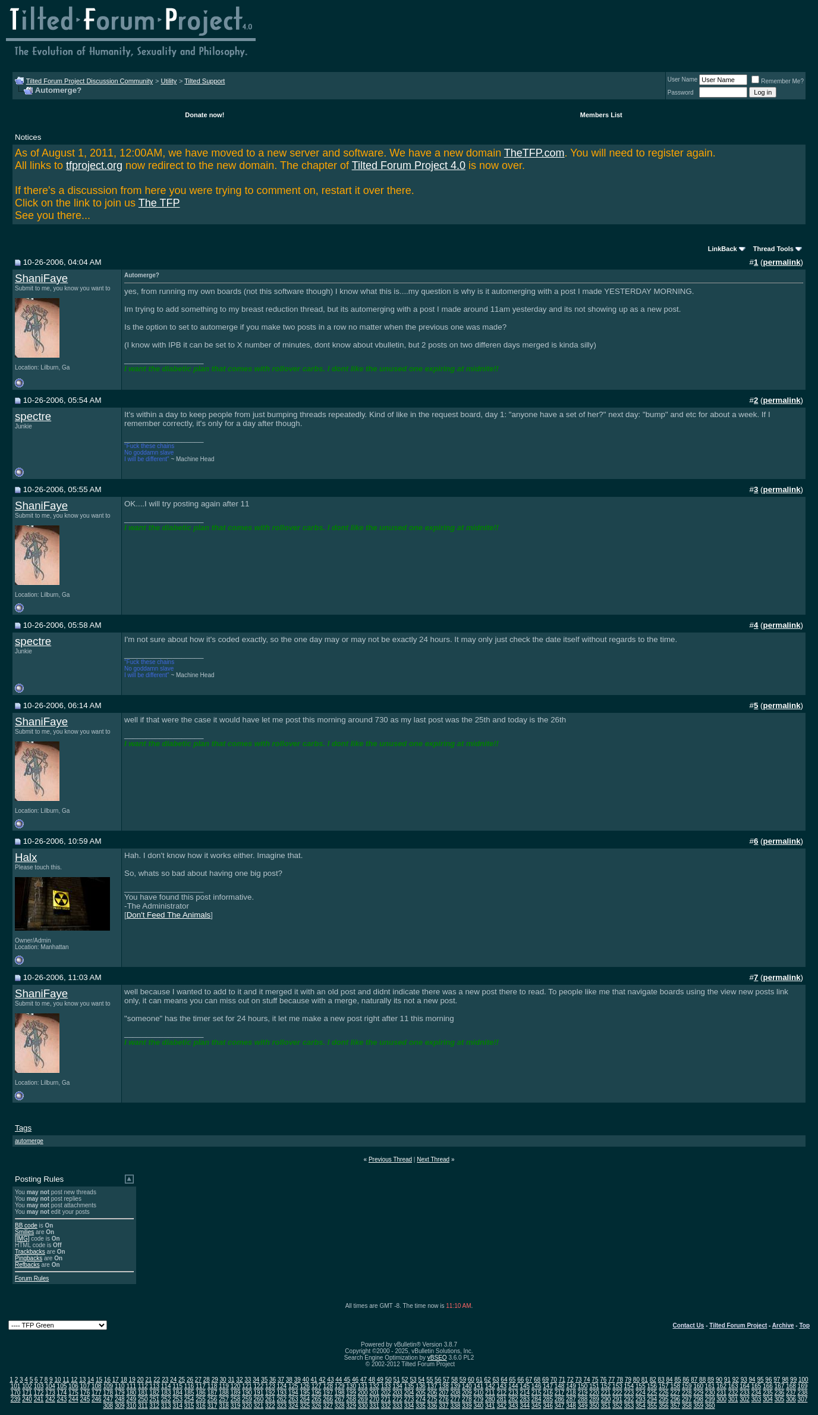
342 (501, 1406)
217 (560, 1392)
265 (317, 1399)
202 (386, 1392)
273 (409, 1399)
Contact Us (688, 1325)
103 (39, 1386)
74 (586, 1379)
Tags (23, 1127)
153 (617, 1386)
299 (710, 1399)
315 (189, 1406)
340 (478, 1406)
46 (355, 1379)
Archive (783, 1325)
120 (236, 1386)
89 (710, 1379)
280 (490, 1399)
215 (536, 1392)
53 (413, 1379)
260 (259, 1399)
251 (154, 1399)
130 (351, 1386)
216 (548, 1392)
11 (65, 1379)
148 (560, 1386)
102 (27, 1386)
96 (768, 1379)
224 (640, 1392)
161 (710, 1386)
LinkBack (722, 248)
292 (629, 1399)
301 (733, 1399)
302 (745, 1399)
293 (640, 1399)
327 (328, 1406)
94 (752, 1379)
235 (768, 1392)
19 (132, 1379)
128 (328, 1386)
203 (397, 1392)
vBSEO (437, 1357)
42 (322, 1379)
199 (351, 1392)
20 (140, 1379)
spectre (33, 416)
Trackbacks (30, 1251)
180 (131, 1392)
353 (629, 1406)
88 (702, 1379)
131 (363, 1386)
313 (166, 1406)
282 (513, 1399)
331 (374, 1406)
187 (212, 1392)
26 (190, 1379)
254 (189, 1399)
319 (236, 1406)
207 (444, 1392)
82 (653, 1379)
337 (444, 1406)
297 (687, 1399)
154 (629, 1386)
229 (698, 1392)
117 (201, 1386)
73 (578, 1379)
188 (224, 1392)
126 (305, 1386)
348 (571, 1406)
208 (456, 1392)
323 (282, 1406)
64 (504, 1379)
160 (698, 1386)
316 (201, 1406)
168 (791, 1386)
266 (328, 1399)
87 (694, 1379)
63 (495, 1379)
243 (62, 1399)
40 (306, 1379)
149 (571, 1386)
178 (108, 1392)
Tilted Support (204, 80)
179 (120, 1392)
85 (677, 1379)
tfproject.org (94, 165)
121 (247, 1386)
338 (456, 1406)
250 (143, 1399)
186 (201, 1392)
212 (501, 1392)
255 (201, 1399)
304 (768, 1399)
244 (73, 1399)
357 (675, 1406)
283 (525, 1399)
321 (259, 1406)
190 (247, 1392)
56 (438, 1379)
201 (374, 1392)
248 (120, 1399)
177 (97, 1392)
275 (432, 1399)
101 (16, 1386)
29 (215, 1379)
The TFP (159, 203)
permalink (782, 262)
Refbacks (27, 1264)
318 (224, 1406)
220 (594, 1392)
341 (490, 1406)
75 (595, 1379)
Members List (601, 114)
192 (270, 1392)
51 (397, 1379)
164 (745, 1386)
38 (289, 1379)
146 (536, 1386)
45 (347, 1379)
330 (363, 1406)
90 (719, 1379)
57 (446, 1379)
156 (652, 1386)
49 (380, 1379)
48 (372, 1379)
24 (173, 1379)
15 (99, 1379)
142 (490, 1386)
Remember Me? (777, 81)
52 (404, 1379)
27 (198, 1379)
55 (429, 1379)
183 (166, 1392)
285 (548, 1399)
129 (340, 1386)
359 (698, 1406)
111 (131, 1386)
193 (282, 1392)
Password (681, 92)
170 (16, 1392)
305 (780, 1399)
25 (181, 1379)
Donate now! (204, 114)
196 (317, 1392)
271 (386, 1399)
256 (212, 1399)
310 (131, 1406)
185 (189, 1392)
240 (27, 1399)
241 (39, 1399)
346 (548, 1406)
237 (791, 1392)
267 (340, 1399)
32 (239, 1379)
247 (108, 1399)
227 (675, 1392)
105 (62, 1386)
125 (293, 1386)
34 (256, 1379)
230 (710, 1392)
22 (156, 1379)
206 (432, 1392)
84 (669, 1379)
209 (467, 1392)
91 (727, 1379)
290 (606, 1399)
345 (536, 1406)
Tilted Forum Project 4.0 (408, 165)
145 (525, 1386)
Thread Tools (773, 248)
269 (363, 1399)
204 (409, 1392)
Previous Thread (390, 1159)
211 (490, 1392)
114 (166, 1386)
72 (570, 1379)
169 (803, 1386)
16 (107, 1379)
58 (454, 1379)
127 (317, 1386)
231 (721, 1392)
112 (143, 1386)
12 (74, 1379)
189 (236, 1392)
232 (733, 1392)
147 (548, 1386)
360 (710, 1406)
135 (409, 1386)
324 (293, 1406)
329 (351, 1406)
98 (785, 1379)
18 (124, 1379)
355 (652, 1406)
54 (421, 1379)
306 (791, 1399)
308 (108, 1406)
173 (50, 1392)
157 (664, 1386)
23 (165, 1379)
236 (780, 1392)
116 (189, 1386)
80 (636, 1379)
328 (340, 1406)
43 (330, 1379)
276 (444, 1399)
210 (478, 1392)
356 (664, 1406)
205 (421, 1392)
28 (206, 1379)
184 (177, 1392)
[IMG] (22, 1238)
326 (317, 1406)
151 (594, 1386)
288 (583, 1399)
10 (57, 1379)
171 (27, 1392)
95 (760, 1379)
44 (338, 1379)
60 (471, 1379)
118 (212, 1386)
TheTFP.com (534, 153)
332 (386, 1406)
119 (224, 1386)
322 (270, 1406)
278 (467, 1399)
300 (721, 1399)
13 (82, 1379)
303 (756, 1399)
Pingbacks (28, 1258)
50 (388, 1379)
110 (120, 1386)
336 (432, 1406)
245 (85, 1399)
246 (97, 1399)
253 (177, 1399)
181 (143, 1392)
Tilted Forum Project (738, 1325)
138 (444, 1386)
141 (478, 1386)
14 (90, 1379)
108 (97, 1386)
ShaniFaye (41, 278)
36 (272, 1379)
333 (397, 1406)
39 (297, 1379)
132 (374, 1386)
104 (50, 1386)
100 (803, 1379)
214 (525, 1392)
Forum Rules (32, 1278)
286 (560, 1399)
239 (16, 1399)
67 (529, 1379)
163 (733, 1386)
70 (553, 1379)
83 (661, 1379)
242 (50, 1399)
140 (467, 1386)
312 (154, 1406)
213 (513, 1392)
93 (744, 1379)
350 (594, 1406)
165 (756, 1386)
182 (154, 1392)
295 (664, 1399)
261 (270, 1399)
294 (652, 1399)
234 (756, 1392)
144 (513, 1386)
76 (603, 1379)
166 (768, 1386)
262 (282, 1399)
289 (594, 1399)
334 (409, 1406)
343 (513, 1406)
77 (611, 1379)
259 (247, 1399)
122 (259, 1386)
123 (270, 1386)
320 (247, 1406)
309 (120, 1406)
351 (606, 1406)
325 (305, 1406)
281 (501, 1399)
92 (735, 1379)
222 (617, 1392)
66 (520, 1379)
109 (108, 1386)
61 (479, 1379)
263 (293, 1399)
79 (628, 1379)
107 (85, 1386)
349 (583, 1406)
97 (776, 1379)
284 (536, 1399)
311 (143, 1406)
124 (282, 1386)
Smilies (24, 1232)
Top (804, 1325)
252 (166, 1399)
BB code (26, 1225)
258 (236, 1399)
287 (571, 1399)
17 (115, 1379)
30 (223, 1379)
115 (177, 1386)
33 (247, 1379)
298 (698, 1399)
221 (606, 1392)
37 (281, 1379)
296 (675, 1399)
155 (640, 1386)
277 (456, 1399)
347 (560, 1406)
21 (148, 1379)
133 (386, 1386)
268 (351, 1399)
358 (687, 1406)
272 (397, 1399)
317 (212, 1406)
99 (793, 1379)
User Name (683, 79)
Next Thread (433, 1159)
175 (73, 1392)
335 (421, 1406)
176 (85, 1392)
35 (264, 1379)
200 (363, 1392)
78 (619, 1379)
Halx (26, 857)
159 (687, 1386)
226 (664, 1392)
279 (478, 1399)
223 (629, 1392)
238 (803, 1392)
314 (177, 1406)
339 (467, 1406)
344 (525, 1406)
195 (305, 1392)
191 (259, 1392)
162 (721, 1386)
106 (73, 1386)
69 (545, 1379)
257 (224, 1399)
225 (652, 1392)
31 (231, 1379)
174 (62, 1392)
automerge (29, 1141)
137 (432, 1386)
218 (571, 1392)
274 (421, 1399)
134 (397, 1386)
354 (640, 1406)
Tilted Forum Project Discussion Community (89, 80)
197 (328, 1392)
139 (456, 1386)
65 (512, 1379)
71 (562, 1379)
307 (803, 1399)
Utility (169, 80)
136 (421, 1386)
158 (675, 1386)
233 (745, 1392)
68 (537, 1379)
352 (617, 1406)
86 (685, 1379)
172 (39, 1392)
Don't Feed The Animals (169, 914)
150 (583, 1386)
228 (687, 1392)
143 (501, 1386)
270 (374, 1399)
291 (617, 1399)
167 (780, 1386)
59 (463, 1379)
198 (340, 1392)
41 (314, 1379)
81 (644, 1379)
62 (487, 1379)
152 (606, 1386)
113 (154, 1386)
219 (583, 1392)
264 (305, 1399)
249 (131, 1399)
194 (293, 1392)
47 (363, 1379)
